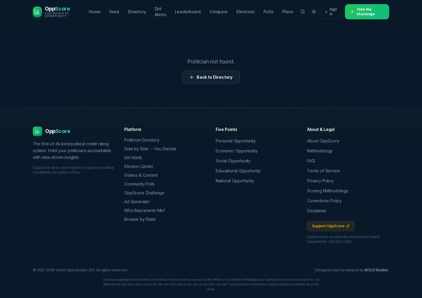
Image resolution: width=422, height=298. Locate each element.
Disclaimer (316, 210)
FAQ (311, 160)
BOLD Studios (376, 270)
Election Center (140, 166)
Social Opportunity (233, 160)
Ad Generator (139, 201)
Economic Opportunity (237, 150)
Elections (245, 11)
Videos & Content (142, 175)
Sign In (331, 11)
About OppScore (323, 140)
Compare (219, 11)
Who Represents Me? (146, 210)
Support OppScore (331, 226)
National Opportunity (235, 180)
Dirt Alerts (160, 11)
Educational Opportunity (238, 170)
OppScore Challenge (146, 192)
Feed (114, 11)
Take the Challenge (363, 11)
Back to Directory (211, 77)
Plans (287, 11)
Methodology (320, 150)
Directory (137, 11)
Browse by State (142, 219)
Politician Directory (144, 139)
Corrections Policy (324, 200)
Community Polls (141, 183)
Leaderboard (188, 11)
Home (94, 11)
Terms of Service (323, 170)
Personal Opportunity (236, 140)
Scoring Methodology (327, 190)
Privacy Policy (320, 180)
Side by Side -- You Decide (152, 148)
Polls (268, 11)
